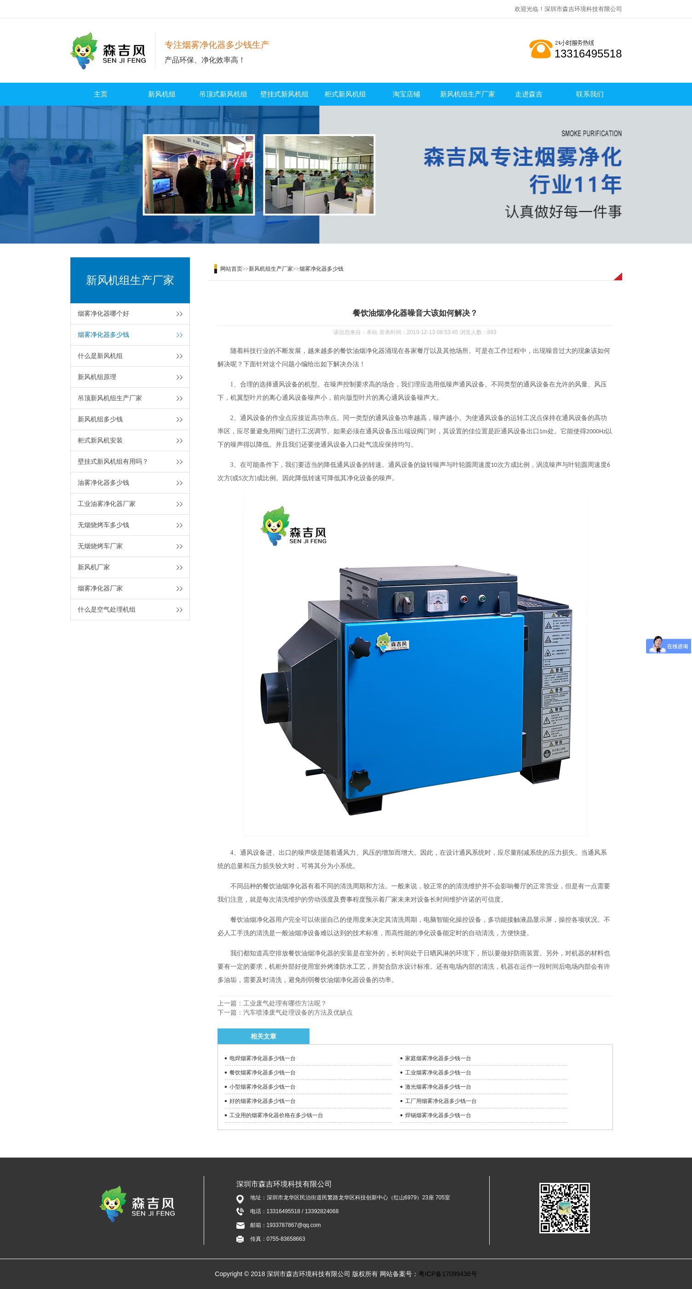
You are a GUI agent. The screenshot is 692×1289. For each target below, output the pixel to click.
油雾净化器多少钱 (103, 482)
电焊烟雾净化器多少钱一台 (262, 1058)
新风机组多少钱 (100, 419)
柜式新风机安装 (100, 440)
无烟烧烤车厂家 (100, 546)
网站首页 (231, 269)
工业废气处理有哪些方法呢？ (285, 1003)
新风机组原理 (97, 376)
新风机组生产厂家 (467, 94)
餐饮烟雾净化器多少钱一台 (262, 1072)
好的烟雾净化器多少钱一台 (262, 1101)
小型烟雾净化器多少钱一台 (262, 1087)
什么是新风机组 (100, 355)
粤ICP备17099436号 (447, 1274)
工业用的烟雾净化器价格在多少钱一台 (276, 1115)
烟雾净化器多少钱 (103, 334)
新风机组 (162, 94)
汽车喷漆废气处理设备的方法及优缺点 (298, 1012)
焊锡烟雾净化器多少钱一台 (438, 1115)
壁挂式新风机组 (284, 94)
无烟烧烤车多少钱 (103, 524)
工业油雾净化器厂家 (107, 503)
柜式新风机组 (345, 94)
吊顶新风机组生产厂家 (110, 398)
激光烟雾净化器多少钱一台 (438, 1087)
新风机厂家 (94, 567)
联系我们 (590, 94)
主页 (101, 94)
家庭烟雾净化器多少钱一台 (438, 1058)
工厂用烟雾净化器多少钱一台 (441, 1101)
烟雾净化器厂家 (100, 588)
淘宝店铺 (406, 94)
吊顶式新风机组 (223, 94)
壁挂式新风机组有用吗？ (113, 461)
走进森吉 (529, 94)
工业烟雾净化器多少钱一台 (438, 1072)
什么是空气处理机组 (107, 609)
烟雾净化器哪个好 (103, 313)
